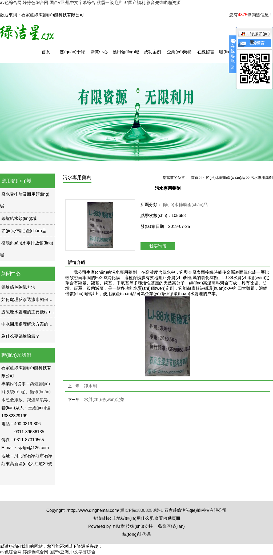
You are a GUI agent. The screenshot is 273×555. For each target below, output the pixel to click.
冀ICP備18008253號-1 (141, 510)
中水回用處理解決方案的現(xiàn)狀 (34, 324)
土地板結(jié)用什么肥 (133, 518)
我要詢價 (157, 246)
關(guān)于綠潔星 (72, 56)
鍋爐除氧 (35, 399)
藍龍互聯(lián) (171, 526)
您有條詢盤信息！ (251, 15)
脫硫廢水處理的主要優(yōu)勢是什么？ (38, 311)
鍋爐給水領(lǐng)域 (19, 218)
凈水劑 (90, 386)
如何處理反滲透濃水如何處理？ (31, 299)
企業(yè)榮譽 (179, 52)
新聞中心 (99, 52)
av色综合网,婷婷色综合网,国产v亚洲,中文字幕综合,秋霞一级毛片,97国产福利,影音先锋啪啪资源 (90, 2)
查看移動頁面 (167, 518)
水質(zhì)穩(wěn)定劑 (104, 399)
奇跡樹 (118, 526)
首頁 (46, 52)
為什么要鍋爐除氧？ (20, 336)
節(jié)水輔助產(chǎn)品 (23, 230)
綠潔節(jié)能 (255, 34)
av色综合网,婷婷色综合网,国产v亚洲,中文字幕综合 (47, 552)
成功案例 (152, 52)
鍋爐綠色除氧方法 (18, 287)
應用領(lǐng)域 (126, 52)
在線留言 (205, 52)
